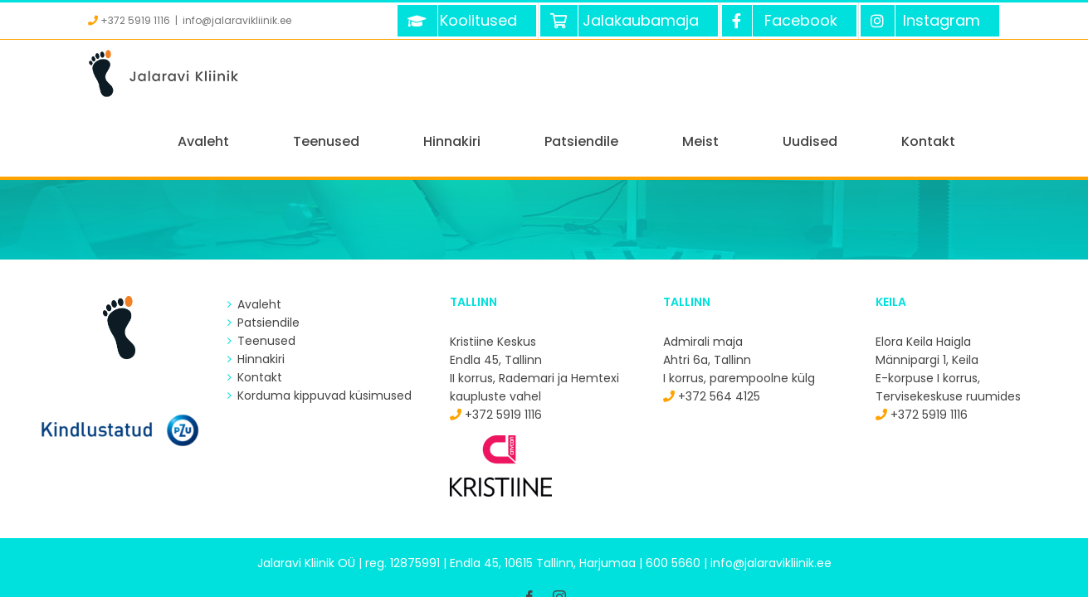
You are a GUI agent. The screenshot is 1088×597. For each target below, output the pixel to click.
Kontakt (259, 310)
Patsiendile (268, 255)
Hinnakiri (261, 292)
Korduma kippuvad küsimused (324, 328)
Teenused (266, 273)
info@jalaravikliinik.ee (237, 20)
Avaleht (259, 237)
